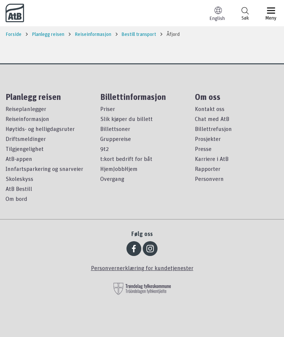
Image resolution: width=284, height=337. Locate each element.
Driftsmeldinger (26, 138)
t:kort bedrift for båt (126, 158)
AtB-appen (19, 158)
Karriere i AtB (212, 158)
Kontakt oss (209, 108)
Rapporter (207, 168)
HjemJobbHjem (119, 168)
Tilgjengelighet (25, 148)
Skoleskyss (19, 178)
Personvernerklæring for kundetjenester (142, 268)
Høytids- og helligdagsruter (40, 128)
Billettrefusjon (213, 128)
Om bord (16, 198)
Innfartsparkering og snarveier (44, 168)
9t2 (104, 148)
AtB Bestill (19, 188)
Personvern (209, 178)
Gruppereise (115, 138)
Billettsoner (115, 128)
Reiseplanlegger (26, 108)
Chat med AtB (212, 118)
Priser (107, 108)
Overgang (112, 178)
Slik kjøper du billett (126, 118)
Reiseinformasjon (27, 118)
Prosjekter (208, 138)
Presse (203, 148)
